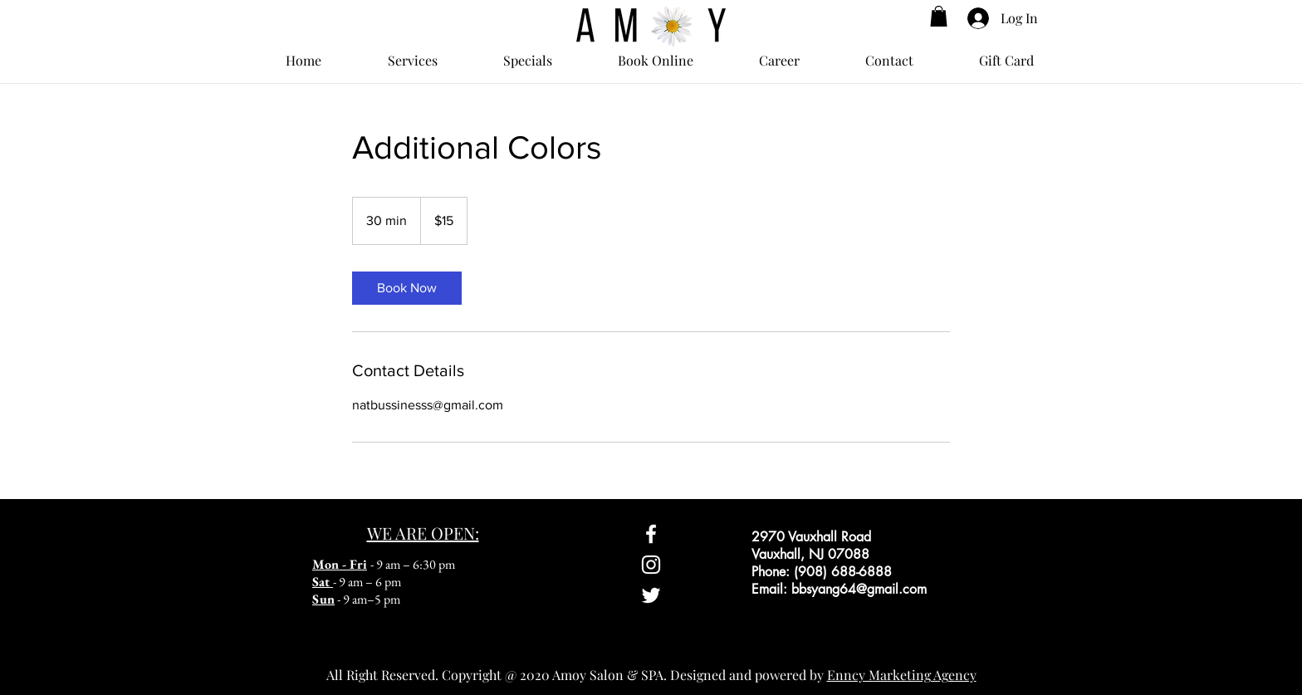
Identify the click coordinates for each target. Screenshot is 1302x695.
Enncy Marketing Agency (901, 674)
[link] (407, 288)
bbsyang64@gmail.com (859, 589)
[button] (938, 16)
